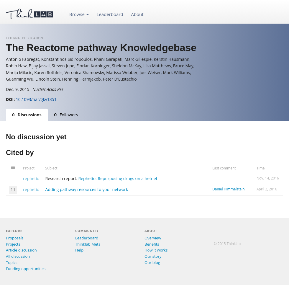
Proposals (15, 238)
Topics (11, 262)
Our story (152, 256)
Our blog (152, 262)
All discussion (18, 256)
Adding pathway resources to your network (86, 189)
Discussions (27, 114)
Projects (13, 244)
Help (79, 250)
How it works (156, 250)
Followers (66, 114)
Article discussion (21, 250)
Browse (79, 14)
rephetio (31, 178)
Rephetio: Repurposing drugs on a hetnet (117, 178)
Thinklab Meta (88, 244)
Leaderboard (110, 14)
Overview (152, 238)
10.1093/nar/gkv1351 (36, 99)
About (137, 14)
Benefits (151, 244)
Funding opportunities (25, 268)
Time (261, 168)
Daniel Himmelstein (228, 189)
